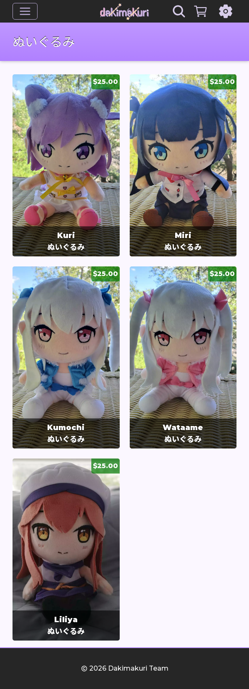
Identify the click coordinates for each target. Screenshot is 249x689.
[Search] (179, 11)
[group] (66, 165)
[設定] (225, 11)
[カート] (200, 11)
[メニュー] (25, 11)
